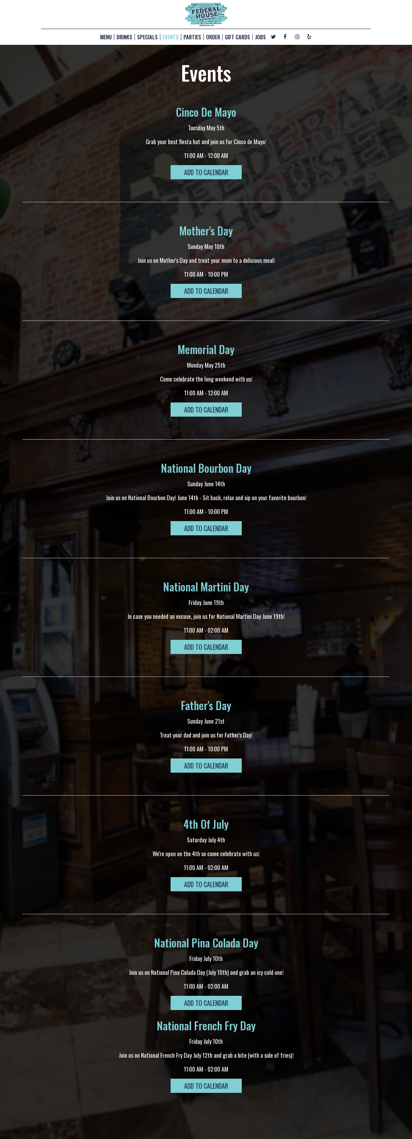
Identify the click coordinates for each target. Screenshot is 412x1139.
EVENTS (171, 37)
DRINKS (124, 37)
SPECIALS (147, 37)
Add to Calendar (206, 172)
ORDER (213, 37)
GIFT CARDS (237, 37)
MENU (106, 37)
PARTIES (192, 37)
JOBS (260, 37)
